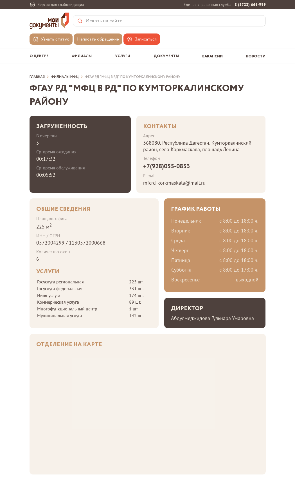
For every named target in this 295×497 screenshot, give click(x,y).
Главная (37, 77)
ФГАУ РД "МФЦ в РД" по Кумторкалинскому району (132, 77)
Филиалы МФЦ (65, 77)
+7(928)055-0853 (166, 166)
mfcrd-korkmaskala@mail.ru (174, 183)
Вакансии (212, 56)
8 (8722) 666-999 (250, 4)
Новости (255, 56)
